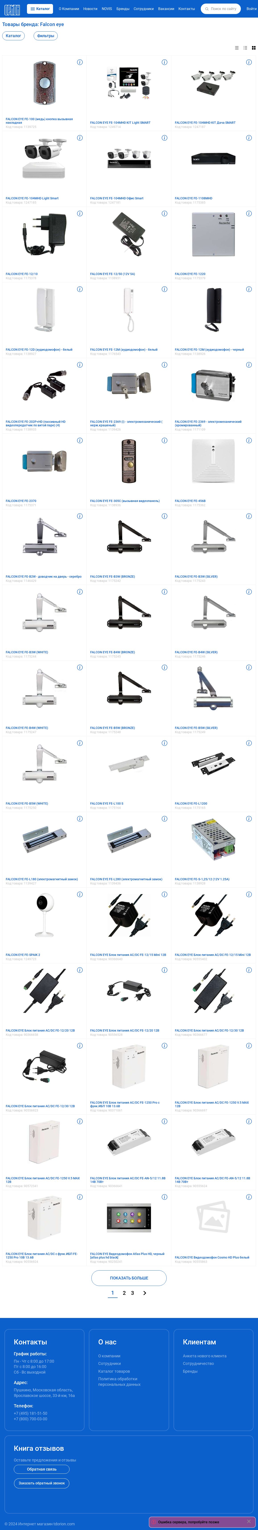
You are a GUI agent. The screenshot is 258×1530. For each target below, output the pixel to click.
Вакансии (166, 9)
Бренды (123, 9)
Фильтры (45, 35)
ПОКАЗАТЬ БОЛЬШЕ (129, 1278)
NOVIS (107, 9)
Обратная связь (42, 1469)
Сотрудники (144, 9)
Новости (90, 9)
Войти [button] (252, 9)
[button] (207, 9)
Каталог (13, 35)
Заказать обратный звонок (42, 1483)
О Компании (69, 9)
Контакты (186, 9)
